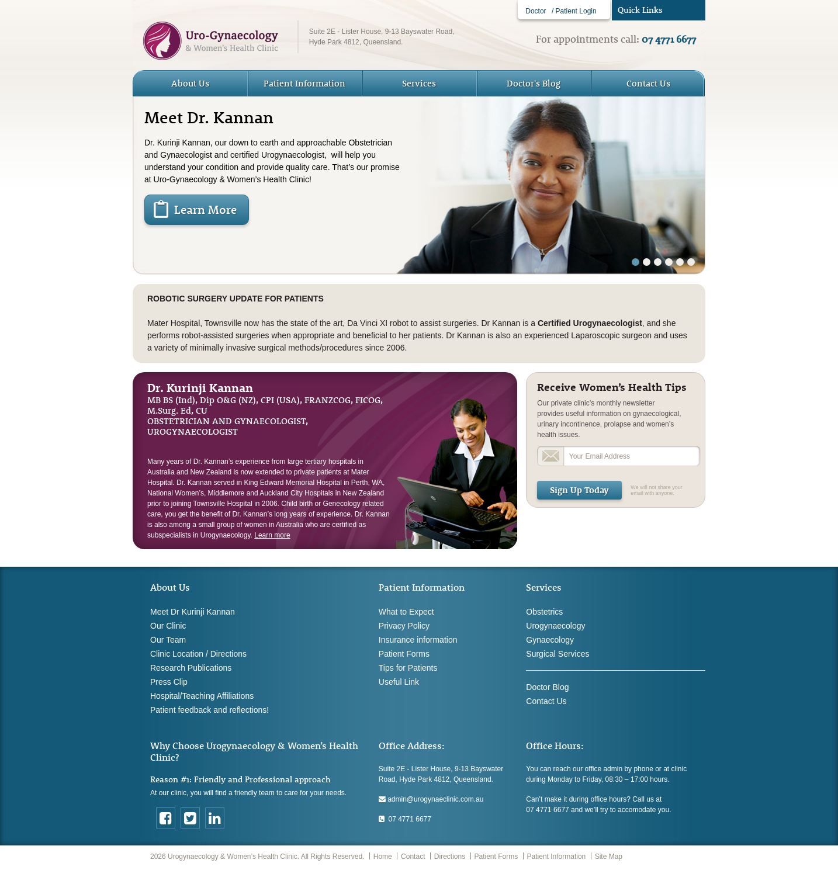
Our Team (168, 639)
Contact (413, 856)
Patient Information (556, 856)
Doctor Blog (547, 687)
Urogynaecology (555, 625)
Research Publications (190, 667)
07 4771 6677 (405, 819)
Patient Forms (404, 653)
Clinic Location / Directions (198, 653)
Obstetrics (544, 611)
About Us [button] (190, 83)
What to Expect (406, 611)
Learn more (272, 535)
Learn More (205, 209)
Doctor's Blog (533, 83)
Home (382, 856)
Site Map (608, 856)
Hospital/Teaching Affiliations (202, 696)
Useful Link (399, 682)
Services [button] (419, 83)
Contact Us (648, 83)
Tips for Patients (408, 667)
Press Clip (169, 682)
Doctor (535, 11)
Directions (449, 856)
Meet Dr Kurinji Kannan (192, 611)
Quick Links (640, 10)
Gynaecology (550, 639)
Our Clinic (168, 625)
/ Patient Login (574, 11)
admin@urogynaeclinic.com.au (431, 799)
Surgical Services (557, 653)
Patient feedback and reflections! (209, 710)
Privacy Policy (404, 625)
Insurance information (418, 639)
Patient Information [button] (304, 83)
